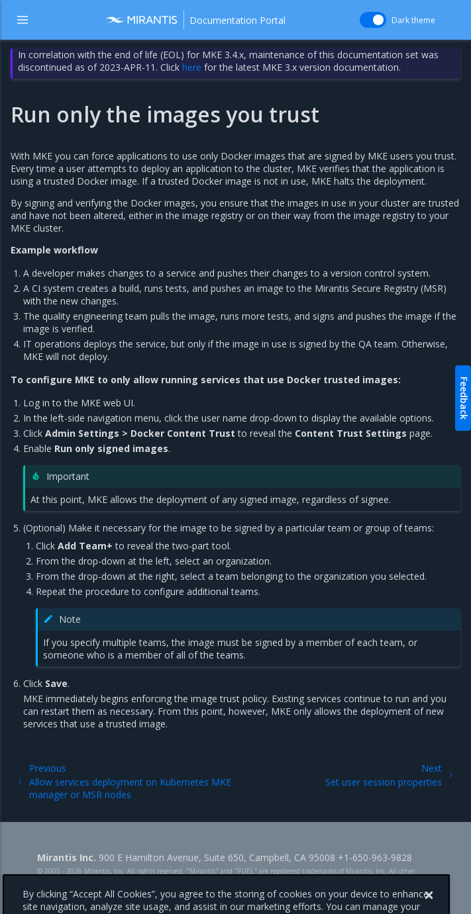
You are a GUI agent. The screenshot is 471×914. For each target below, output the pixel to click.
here (191, 67)
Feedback (464, 398)
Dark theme (413, 20)
